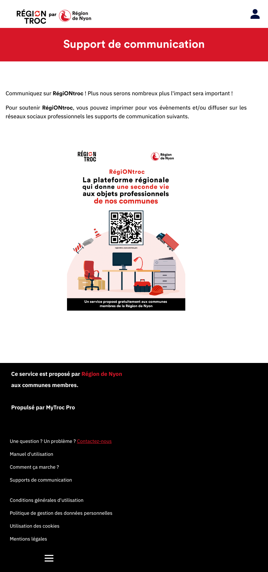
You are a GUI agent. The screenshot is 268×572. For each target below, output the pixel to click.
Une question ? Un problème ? (61, 441)
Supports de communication (41, 480)
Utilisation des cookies (34, 526)
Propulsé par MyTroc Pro (43, 407)
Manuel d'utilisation (31, 454)
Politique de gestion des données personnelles (61, 513)
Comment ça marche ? (34, 467)
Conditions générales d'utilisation (46, 500)
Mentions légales (28, 539)
